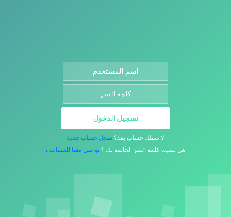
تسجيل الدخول (115, 118)
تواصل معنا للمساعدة (73, 149)
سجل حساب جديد (89, 137)
